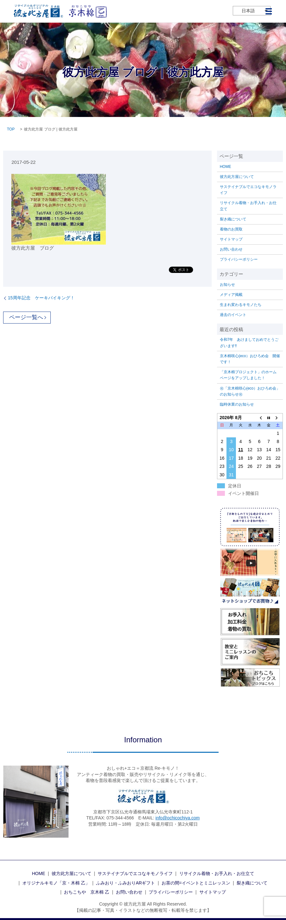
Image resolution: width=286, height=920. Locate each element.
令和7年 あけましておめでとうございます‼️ (249, 342)
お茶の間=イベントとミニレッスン (196, 882)
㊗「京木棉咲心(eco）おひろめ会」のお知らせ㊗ (250, 391)
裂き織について (233, 219)
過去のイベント (233, 315)
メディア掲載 (231, 294)
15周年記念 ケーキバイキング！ (41, 297)
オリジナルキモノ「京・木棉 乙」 (56, 882)
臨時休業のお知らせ (237, 404)
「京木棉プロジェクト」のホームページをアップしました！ (248, 375)
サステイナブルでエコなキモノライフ (248, 190)
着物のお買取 (231, 229)
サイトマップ (231, 239)
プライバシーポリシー (239, 259)
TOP (10, 129)
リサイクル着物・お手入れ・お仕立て (248, 206)
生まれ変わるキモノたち (240, 304)
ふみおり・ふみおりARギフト (125, 882)
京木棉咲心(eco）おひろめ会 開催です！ (250, 359)
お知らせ (227, 284)
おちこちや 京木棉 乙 (86, 892)
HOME (225, 166)
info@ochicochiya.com (178, 817)
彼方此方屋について (237, 177)
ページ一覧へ (26, 317)
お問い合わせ (231, 249)
